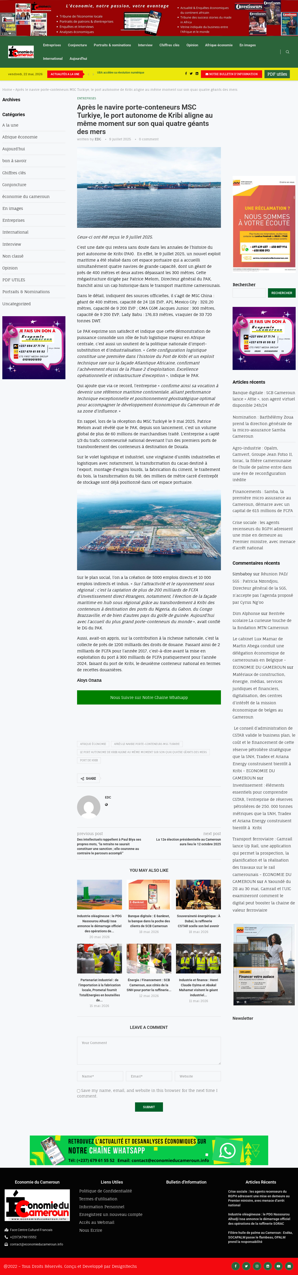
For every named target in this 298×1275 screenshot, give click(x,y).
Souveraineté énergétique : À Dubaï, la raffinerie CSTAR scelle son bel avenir (198, 921)
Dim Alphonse (246, 613)
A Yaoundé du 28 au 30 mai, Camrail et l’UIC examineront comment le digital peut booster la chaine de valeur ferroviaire (264, 895)
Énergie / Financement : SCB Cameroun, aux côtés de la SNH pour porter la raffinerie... (149, 985)
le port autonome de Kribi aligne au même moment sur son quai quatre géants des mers (143, 752)
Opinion (192, 45)
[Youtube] (278, 1265)
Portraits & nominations (112, 45)
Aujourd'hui (13, 148)
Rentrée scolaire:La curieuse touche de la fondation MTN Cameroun (262, 620)
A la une (10, 125)
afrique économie (93, 744)
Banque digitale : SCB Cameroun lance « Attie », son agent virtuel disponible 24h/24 (264, 399)
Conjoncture (77, 45)
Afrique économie (219, 45)
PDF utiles (277, 74)
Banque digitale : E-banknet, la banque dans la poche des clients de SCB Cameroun (149, 921)
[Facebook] (186, 74)
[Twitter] (191, 74)
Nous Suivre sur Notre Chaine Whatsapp (149, 697)
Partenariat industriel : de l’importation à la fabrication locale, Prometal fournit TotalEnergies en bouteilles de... (99, 990)
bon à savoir (14, 160)
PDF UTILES (13, 279)
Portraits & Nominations (26, 291)
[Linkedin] (197, 74)
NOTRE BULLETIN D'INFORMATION (231, 74)
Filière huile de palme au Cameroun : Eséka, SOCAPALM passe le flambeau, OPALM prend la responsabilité (260, 1237)
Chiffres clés (169, 45)
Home (7, 89)
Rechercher (244, 284)
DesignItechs (124, 1266)
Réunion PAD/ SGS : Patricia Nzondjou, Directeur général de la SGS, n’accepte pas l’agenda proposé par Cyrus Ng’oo (263, 588)
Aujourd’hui (78, 59)
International (53, 59)
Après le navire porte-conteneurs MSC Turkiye (147, 744)
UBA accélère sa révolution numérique (120, 74)
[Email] (289, 1265)
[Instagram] (257, 1265)
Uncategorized (16, 303)
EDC (98, 139)
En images (248, 45)
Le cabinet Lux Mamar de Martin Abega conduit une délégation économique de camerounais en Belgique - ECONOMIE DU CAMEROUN (259, 653)
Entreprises (52, 45)
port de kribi (89, 760)
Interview (145, 45)
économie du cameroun (26, 196)
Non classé (13, 256)
